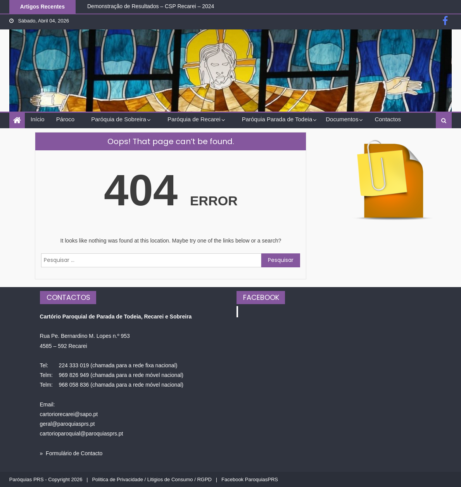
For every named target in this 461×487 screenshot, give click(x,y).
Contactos (388, 119)
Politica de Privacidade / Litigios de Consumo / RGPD (152, 479)
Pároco (65, 119)
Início (38, 119)
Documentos (342, 119)
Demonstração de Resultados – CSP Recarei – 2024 (150, 6)
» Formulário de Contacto (71, 453)
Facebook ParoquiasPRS (249, 479)
